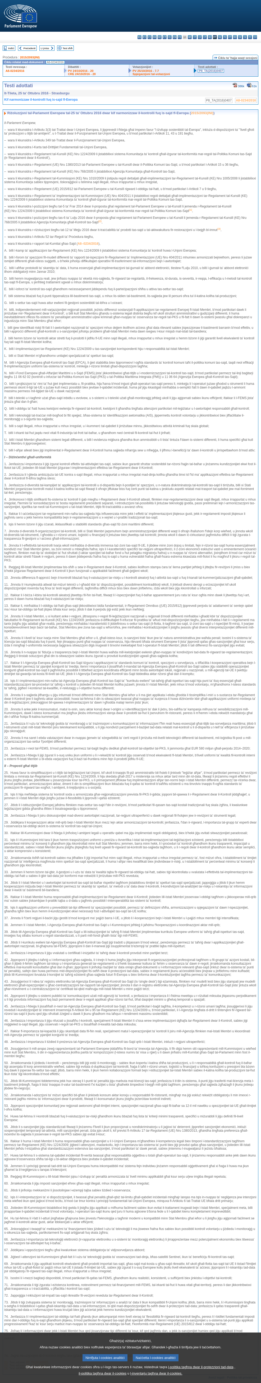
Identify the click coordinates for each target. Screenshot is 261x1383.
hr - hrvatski (190, 37)
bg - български (139, 37)
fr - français (180, 37)
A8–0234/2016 (87, 244)
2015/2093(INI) (30, 57)
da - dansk (155, 37)
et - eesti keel (165, 37)
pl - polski (225, 37)
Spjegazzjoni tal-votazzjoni (151, 74)
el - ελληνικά (170, 37)
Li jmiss (45, 48)
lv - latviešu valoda (200, 37)
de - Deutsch (160, 37)
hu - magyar (210, 37)
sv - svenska (255, 37)
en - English (175, 37)
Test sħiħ (68, 48)
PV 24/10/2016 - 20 (80, 70)
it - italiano (195, 37)
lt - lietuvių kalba (205, 37)
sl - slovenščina (245, 37)
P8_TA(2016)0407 (211, 70)
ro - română (235, 37)
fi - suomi (250, 37)
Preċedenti (29, 48)
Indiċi (11, 48)
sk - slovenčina (240, 37)
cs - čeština (150, 37)
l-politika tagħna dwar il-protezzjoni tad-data (200, 1375)
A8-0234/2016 (15, 70)
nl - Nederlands (220, 37)
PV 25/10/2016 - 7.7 (145, 70)
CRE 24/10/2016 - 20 (82, 74)
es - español (144, 37)
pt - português (230, 37)
